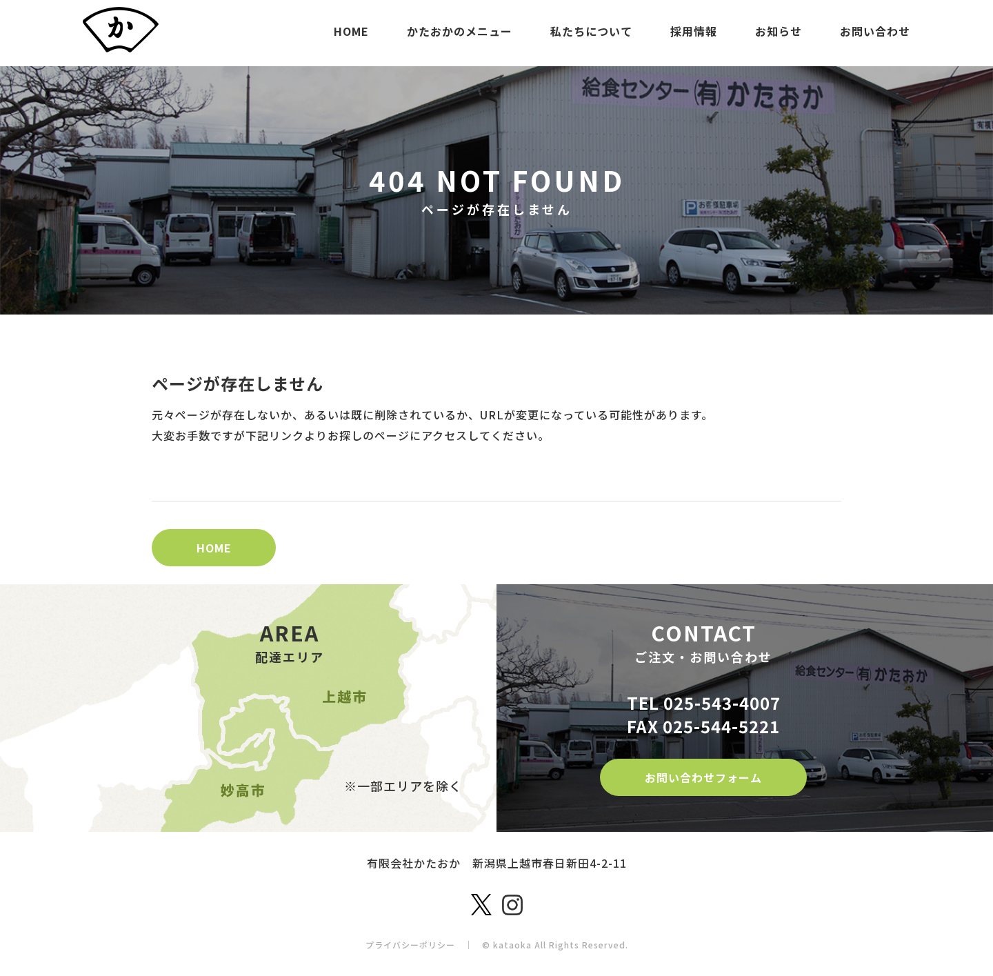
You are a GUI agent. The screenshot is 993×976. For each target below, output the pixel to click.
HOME (351, 31)
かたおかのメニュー (459, 31)
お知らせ (778, 31)
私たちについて (591, 31)
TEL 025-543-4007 (704, 702)
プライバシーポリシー (410, 944)
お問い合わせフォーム (703, 777)
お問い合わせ (875, 31)
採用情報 (693, 31)
